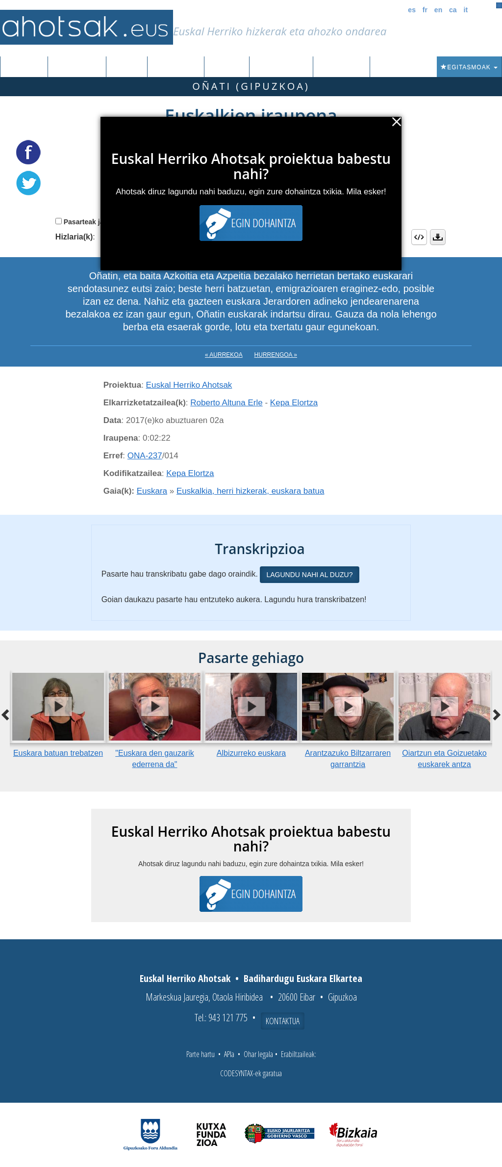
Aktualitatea (281, 67)
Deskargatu (438, 237)
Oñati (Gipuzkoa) (251, 86)
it (466, 10)
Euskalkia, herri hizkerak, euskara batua (250, 491)
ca (453, 10)
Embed (419, 237)
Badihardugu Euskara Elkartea (303, 978)
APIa (229, 1054)
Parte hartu (200, 1054)
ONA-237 (144, 455)
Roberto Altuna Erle (226, 402)
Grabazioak (77, 67)
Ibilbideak (226, 67)
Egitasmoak (469, 67)
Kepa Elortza (294, 402)
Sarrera (28, 67)
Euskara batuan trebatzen (58, 753)
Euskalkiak (175, 67)
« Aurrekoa (224, 354)
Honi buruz (341, 67)
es (412, 10)
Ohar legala (258, 1054)
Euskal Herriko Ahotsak (189, 385)
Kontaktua (283, 1021)
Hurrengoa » (275, 354)
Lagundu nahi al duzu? (309, 575)
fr (425, 10)
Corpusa (126, 67)
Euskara (152, 491)
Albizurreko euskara (251, 753)
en (438, 10)
